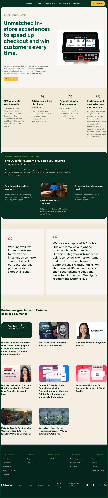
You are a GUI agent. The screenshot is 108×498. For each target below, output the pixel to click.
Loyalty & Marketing (9, 470)
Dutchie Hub (7, 466)
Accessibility (40, 485)
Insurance (73, 466)
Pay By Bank (7, 474)
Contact (95, 466)
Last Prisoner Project (99, 470)
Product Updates (75, 463)
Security (50, 485)
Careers (94, 463)
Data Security (54, 459)
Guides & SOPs (31, 463)
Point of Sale (7, 459)
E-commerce (7, 463)
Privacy (30, 485)
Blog (28, 459)
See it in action (98, 3)
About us (95, 459)
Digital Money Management (61, 485)
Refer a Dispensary (76, 459)
